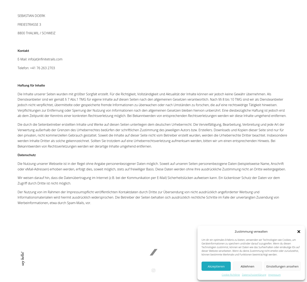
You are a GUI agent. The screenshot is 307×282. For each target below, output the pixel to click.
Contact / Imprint (207, 25)
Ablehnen (247, 266)
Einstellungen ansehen (282, 266)
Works (179, 25)
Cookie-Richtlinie (231, 274)
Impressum (274, 274)
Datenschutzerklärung (254, 274)
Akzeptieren (216, 266)
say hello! (22, 259)
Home (142, 25)
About (160, 25)
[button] (299, 232)
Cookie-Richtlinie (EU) (247, 25)
